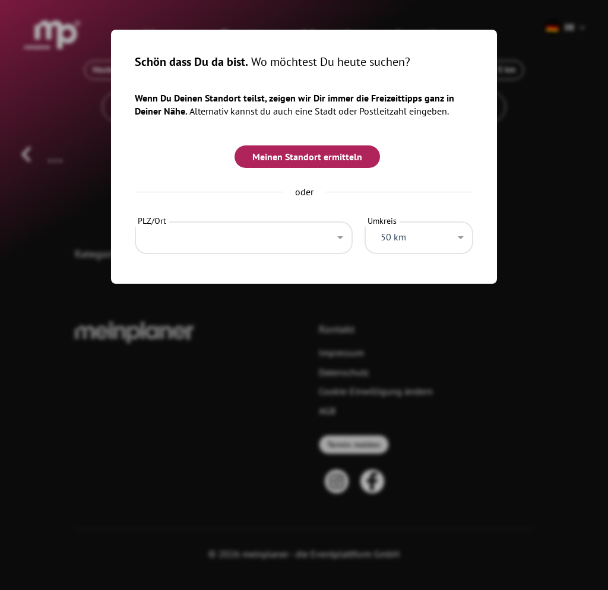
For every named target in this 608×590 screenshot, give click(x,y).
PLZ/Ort (152, 220)
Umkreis (382, 220)
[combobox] (244, 234)
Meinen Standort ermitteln (307, 157)
